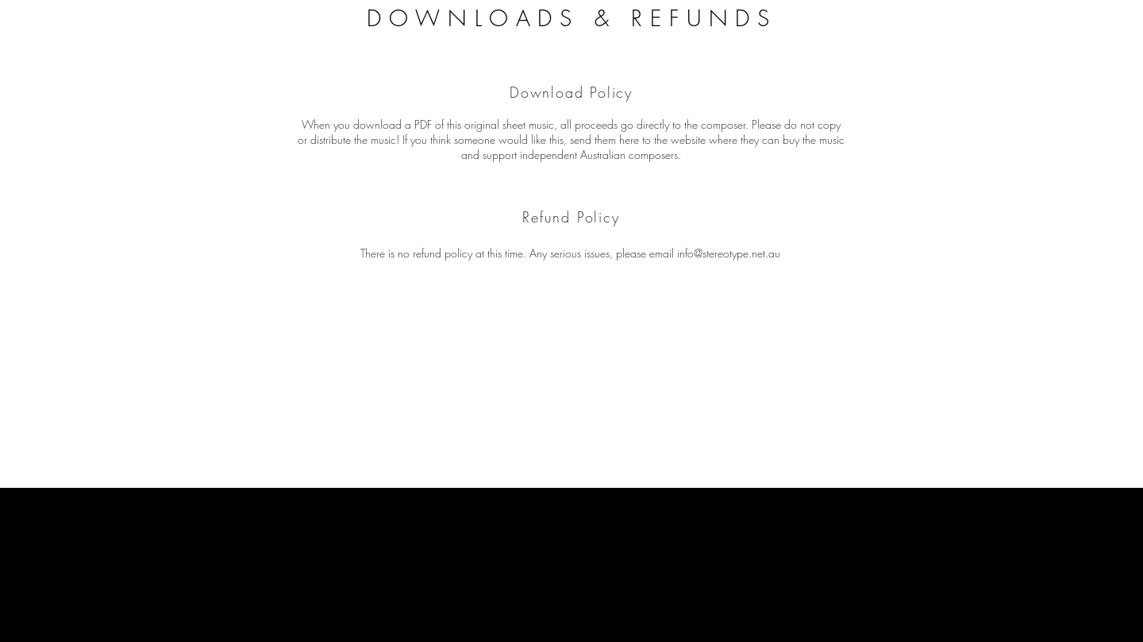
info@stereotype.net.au (728, 253)
